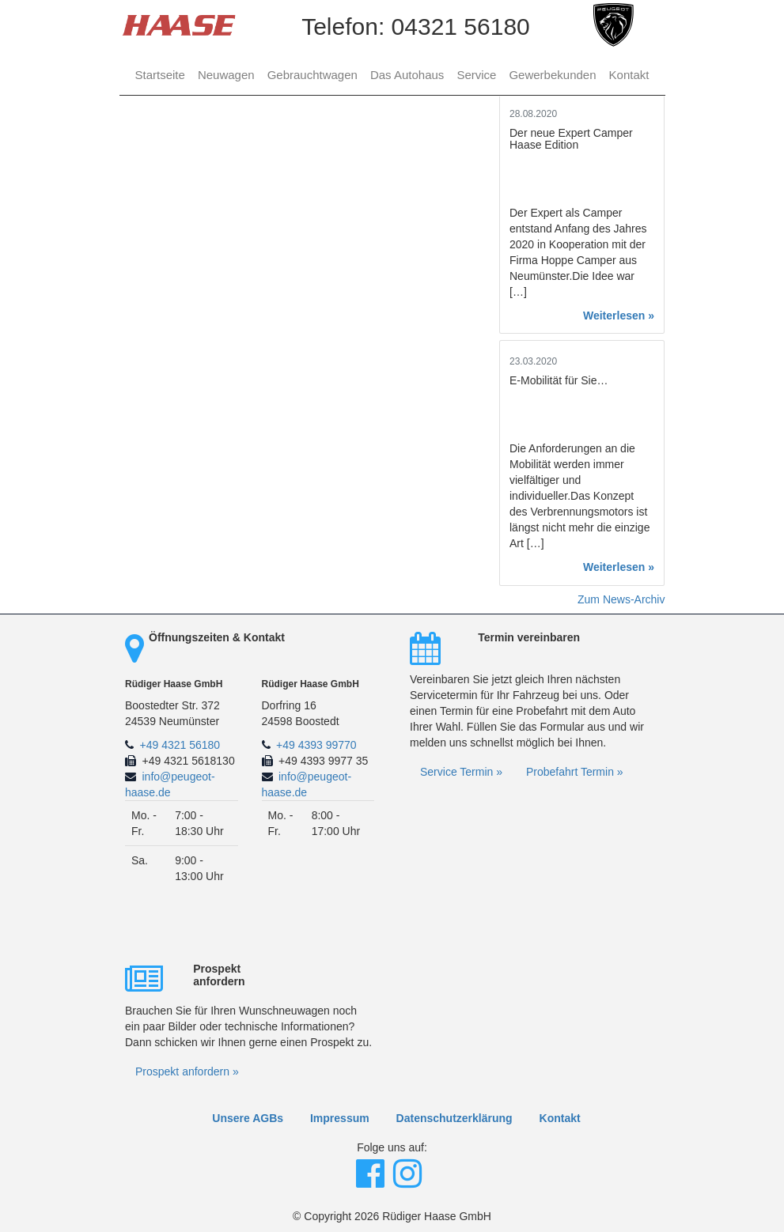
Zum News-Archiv (621, 599)
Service (476, 74)
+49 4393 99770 (316, 745)
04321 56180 (461, 26)
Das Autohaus (407, 74)
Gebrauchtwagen (312, 74)
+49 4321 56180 (180, 745)
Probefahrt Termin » (574, 771)
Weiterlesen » (618, 315)
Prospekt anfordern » (187, 1071)
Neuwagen (226, 74)
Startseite (160, 74)
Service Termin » (461, 771)
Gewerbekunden (552, 74)
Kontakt (629, 74)
